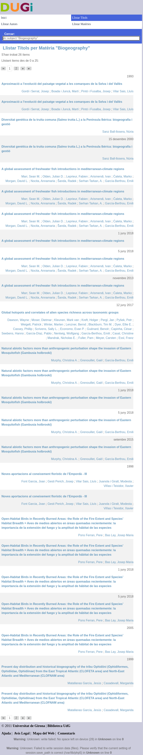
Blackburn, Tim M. (100, 324)
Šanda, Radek (67, 181)
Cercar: (9, 33)
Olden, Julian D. (53, 176)
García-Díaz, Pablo (39, 333)
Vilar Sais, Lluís (123, 91)
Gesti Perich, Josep (61, 481)
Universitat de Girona (29, 726)
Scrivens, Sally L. (46, 329)
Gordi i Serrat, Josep (35, 91)
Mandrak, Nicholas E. (61, 337)
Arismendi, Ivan (100, 176)
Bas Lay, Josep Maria (119, 535)
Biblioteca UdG (58, 726)
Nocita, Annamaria (43, 181)
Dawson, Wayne (18, 320)
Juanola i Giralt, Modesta (115, 481)
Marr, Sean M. (30, 176)
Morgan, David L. (17, 181)
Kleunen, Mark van (66, 320)
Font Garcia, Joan (33, 481)
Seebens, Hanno (12, 333)
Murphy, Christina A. (64, 360)
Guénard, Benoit (98, 329)
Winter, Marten (53, 324)
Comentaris (66, 733)
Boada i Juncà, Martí (65, 91)
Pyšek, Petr (124, 320)
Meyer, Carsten (106, 337)
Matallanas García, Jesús (84, 683)
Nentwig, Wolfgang (66, 333)
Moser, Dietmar (41, 320)
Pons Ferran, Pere (90, 535)
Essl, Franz (126, 337)
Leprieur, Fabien (77, 176)
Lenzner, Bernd (76, 324)
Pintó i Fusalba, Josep (95, 91)
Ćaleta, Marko (122, 176)
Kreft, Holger (90, 320)
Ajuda (6, 733)
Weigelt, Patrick (31, 324)
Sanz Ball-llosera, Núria (118, 131)
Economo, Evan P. (72, 329)
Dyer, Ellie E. (123, 324)
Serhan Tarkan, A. (91, 181)
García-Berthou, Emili (119, 181)
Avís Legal (22, 733)
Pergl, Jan (107, 320)
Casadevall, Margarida (119, 683)
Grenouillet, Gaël (91, 360)
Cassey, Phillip (22, 329)
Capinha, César (121, 329)
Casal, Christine (123, 333)
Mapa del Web (43, 733)
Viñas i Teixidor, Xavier (118, 485)
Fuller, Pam (85, 337)
